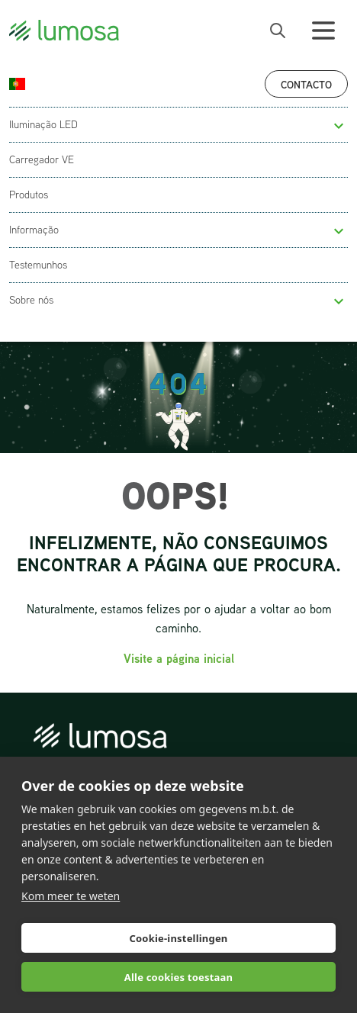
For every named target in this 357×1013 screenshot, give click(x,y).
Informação (34, 229)
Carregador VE (41, 159)
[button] (339, 126)
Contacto (306, 84)
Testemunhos (38, 265)
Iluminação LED (43, 124)
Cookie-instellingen (178, 938)
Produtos (28, 194)
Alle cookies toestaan (178, 977)
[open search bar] (278, 30)
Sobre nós (31, 300)
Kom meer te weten (70, 896)
